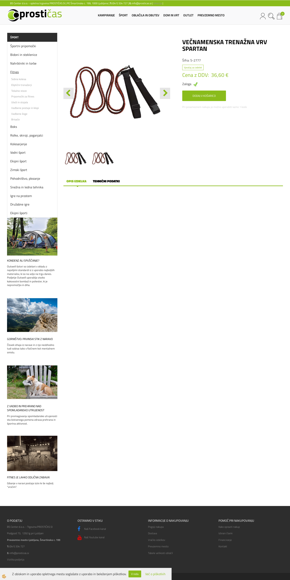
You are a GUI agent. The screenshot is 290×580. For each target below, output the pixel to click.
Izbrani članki (226, 533)
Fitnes (14, 72)
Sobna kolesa (18, 79)
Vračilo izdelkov (156, 540)
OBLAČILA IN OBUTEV (145, 15)
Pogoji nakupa (156, 527)
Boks (13, 126)
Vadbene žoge (19, 114)
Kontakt (223, 546)
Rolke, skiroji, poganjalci (26, 135)
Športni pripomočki (23, 46)
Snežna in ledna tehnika (26, 187)
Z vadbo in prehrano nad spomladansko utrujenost (25, 408)
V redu (135, 574)
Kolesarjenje (18, 144)
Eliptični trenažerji (21, 85)
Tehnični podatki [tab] (106, 181)
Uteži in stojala (19, 102)
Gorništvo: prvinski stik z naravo (30, 339)
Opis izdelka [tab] (76, 181)
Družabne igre (19, 204)
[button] (165, 93)
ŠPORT (123, 15)
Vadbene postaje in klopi (25, 108)
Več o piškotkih (155, 574)
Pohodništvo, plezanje (25, 178)
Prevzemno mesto (158, 546)
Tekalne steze (19, 91)
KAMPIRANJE (106, 15)
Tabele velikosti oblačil (160, 553)
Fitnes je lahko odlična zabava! (28, 477)
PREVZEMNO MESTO (211, 15)
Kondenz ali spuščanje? (23, 261)
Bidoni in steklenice (23, 54)
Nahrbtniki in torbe (23, 63)
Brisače (15, 119)
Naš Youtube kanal (91, 537)
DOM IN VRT (171, 15)
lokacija (157, 3)
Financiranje (225, 540)
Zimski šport (18, 169)
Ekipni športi (18, 213)
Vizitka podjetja (15, 559)
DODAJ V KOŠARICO (204, 96)
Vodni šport (18, 152)
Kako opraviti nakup (229, 527)
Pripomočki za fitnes (22, 96)
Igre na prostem (21, 195)
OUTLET (188, 15)
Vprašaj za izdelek (193, 67)
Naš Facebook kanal (92, 529)
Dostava (152, 533)
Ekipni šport (18, 161)
